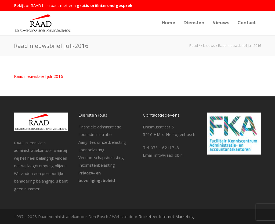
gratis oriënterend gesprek (104, 5)
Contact (246, 22)
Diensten (193, 22)
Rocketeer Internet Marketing (166, 216)
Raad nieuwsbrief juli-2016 (38, 76)
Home (168, 22)
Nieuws (220, 22)
